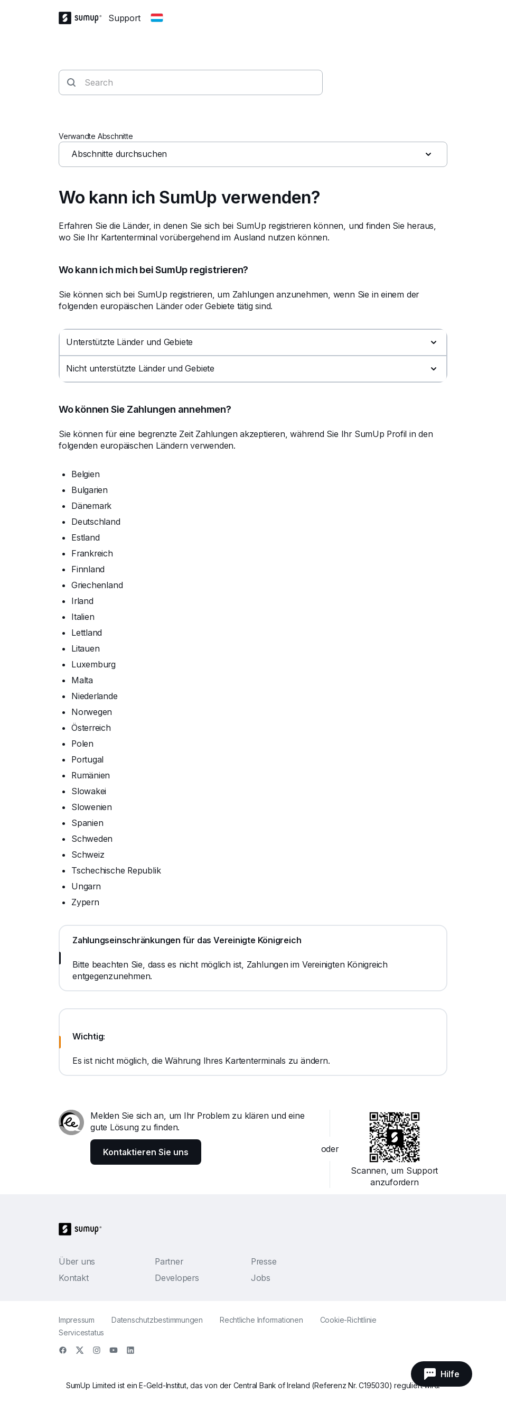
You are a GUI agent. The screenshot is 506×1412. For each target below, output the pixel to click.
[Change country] (157, 18)
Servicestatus (81, 1332)
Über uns (77, 1261)
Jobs (260, 1277)
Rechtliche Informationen (261, 1319)
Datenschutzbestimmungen (157, 1319)
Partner (169, 1261)
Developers (177, 1277)
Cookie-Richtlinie (348, 1319)
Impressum (77, 1319)
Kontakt (73, 1277)
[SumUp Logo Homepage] (83, 18)
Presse (264, 1261)
